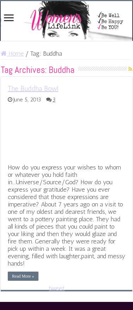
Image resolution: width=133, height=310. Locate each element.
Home (12, 53)
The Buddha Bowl (33, 88)
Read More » (23, 276)
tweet (57, 288)
